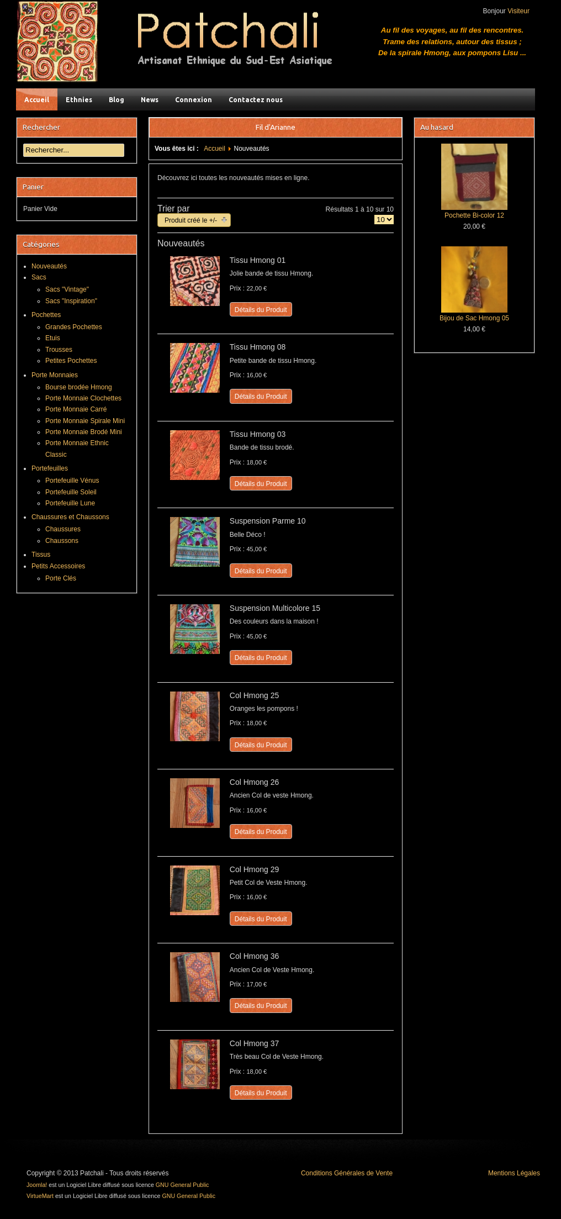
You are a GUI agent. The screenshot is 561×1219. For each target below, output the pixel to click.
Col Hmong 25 (254, 695)
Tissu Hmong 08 (257, 346)
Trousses (58, 349)
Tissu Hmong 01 (257, 260)
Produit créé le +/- (191, 220)
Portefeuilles (49, 468)
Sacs (38, 277)
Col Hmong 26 (254, 782)
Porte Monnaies (54, 375)
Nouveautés (49, 266)
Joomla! (37, 1184)
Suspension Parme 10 (268, 520)
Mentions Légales (514, 1173)
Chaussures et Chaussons (70, 517)
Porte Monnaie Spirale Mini (85, 421)
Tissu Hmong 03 (257, 434)
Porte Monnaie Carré (76, 409)
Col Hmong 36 (254, 956)
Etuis (52, 338)
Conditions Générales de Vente (347, 1173)
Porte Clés (60, 578)
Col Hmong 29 (254, 869)
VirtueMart (40, 1195)
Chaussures (63, 529)
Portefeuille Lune (70, 503)
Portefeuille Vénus (72, 480)
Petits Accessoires (58, 566)
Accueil (214, 148)
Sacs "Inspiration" (71, 301)
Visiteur (518, 11)
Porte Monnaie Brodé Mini (83, 432)
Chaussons (61, 541)
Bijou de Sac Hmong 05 (474, 318)
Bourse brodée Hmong (78, 387)
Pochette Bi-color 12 (474, 215)
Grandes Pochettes (73, 327)
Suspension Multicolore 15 (275, 608)
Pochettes (46, 315)
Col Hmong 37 (254, 1043)
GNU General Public (182, 1184)
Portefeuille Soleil (71, 492)
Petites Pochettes (71, 361)
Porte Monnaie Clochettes (83, 398)
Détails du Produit (261, 310)
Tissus (40, 554)
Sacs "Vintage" (67, 289)
